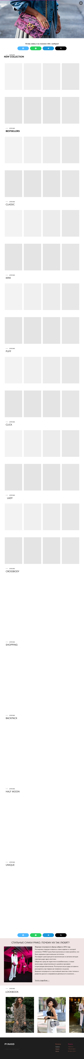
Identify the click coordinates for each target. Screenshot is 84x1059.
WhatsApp (57, 1048)
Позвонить (57, 1046)
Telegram (57, 1051)
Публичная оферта (71, 1048)
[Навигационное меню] (81, 3)
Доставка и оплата (72, 1051)
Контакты (58, 1044)
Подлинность (70, 1046)
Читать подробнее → (42, 980)
